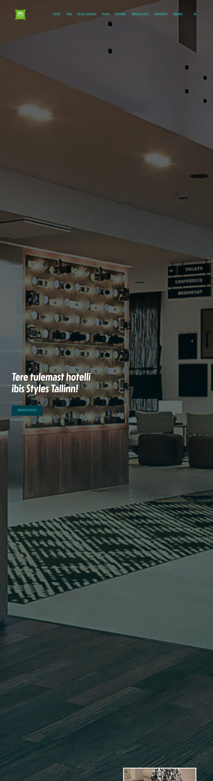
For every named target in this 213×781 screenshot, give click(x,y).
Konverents (161, 14)
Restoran (120, 14)
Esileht (57, 14)
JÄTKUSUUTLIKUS (140, 14)
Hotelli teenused (86, 14)
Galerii (106, 14)
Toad (69, 14)
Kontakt (178, 14)
